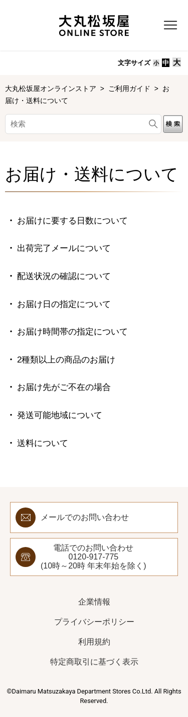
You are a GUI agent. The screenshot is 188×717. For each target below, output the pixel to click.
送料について (42, 443)
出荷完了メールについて (64, 248)
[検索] (83, 124)
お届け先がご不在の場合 (64, 387)
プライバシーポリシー (94, 622)
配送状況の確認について (64, 276)
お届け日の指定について (64, 304)
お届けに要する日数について (72, 221)
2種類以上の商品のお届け (66, 359)
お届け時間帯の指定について (72, 331)
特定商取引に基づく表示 (94, 662)
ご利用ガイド (129, 88)
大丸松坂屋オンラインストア (51, 88)
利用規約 (94, 642)
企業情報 (94, 602)
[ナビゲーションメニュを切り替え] (170, 25)
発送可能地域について (59, 415)
